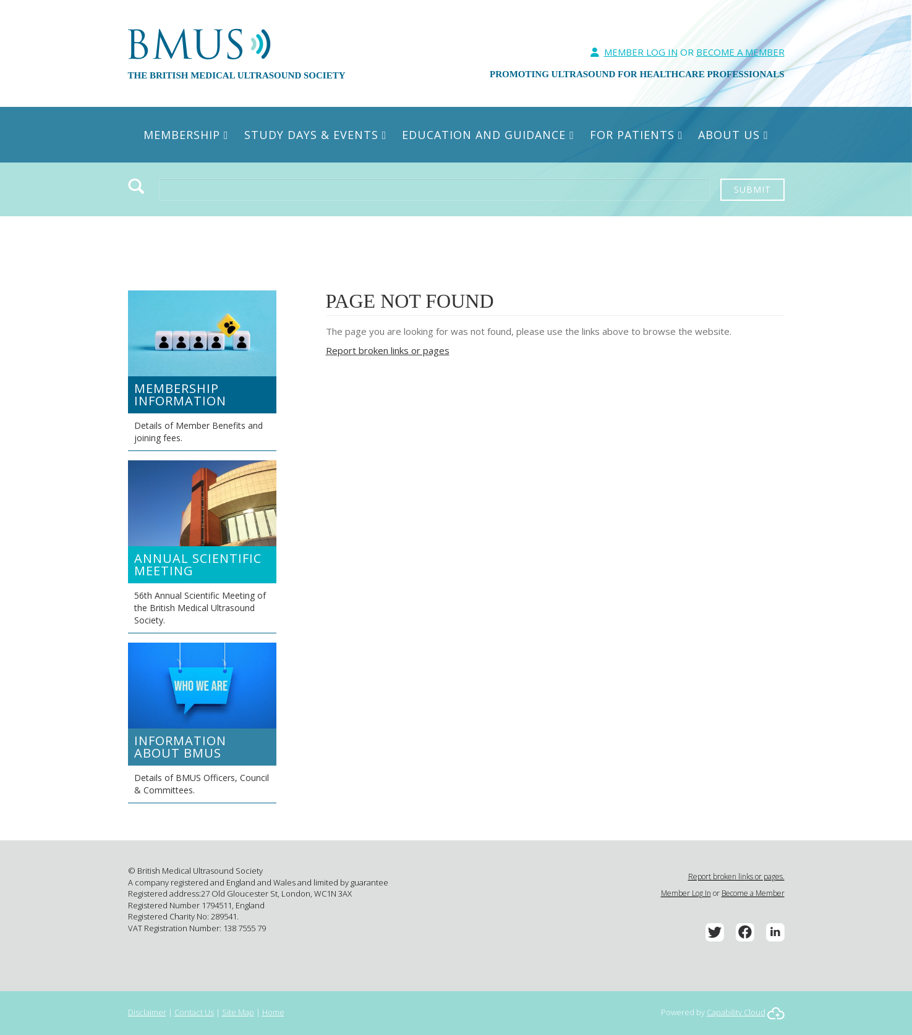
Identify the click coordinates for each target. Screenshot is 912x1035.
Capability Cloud (736, 1012)
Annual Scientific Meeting (198, 564)
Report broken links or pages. (736, 876)
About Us (733, 135)
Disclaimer (147, 1012)
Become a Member (753, 893)
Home (273, 1012)
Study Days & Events (315, 135)
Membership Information (180, 394)
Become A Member (740, 52)
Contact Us (194, 1012)
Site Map (238, 1012)
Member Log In (641, 52)
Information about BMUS (180, 746)
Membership (186, 135)
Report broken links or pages (388, 350)
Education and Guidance (488, 135)
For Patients (636, 135)
